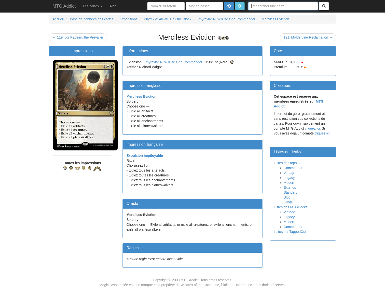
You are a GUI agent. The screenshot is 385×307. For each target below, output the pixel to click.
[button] (240, 6)
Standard (291, 192)
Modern (289, 183)
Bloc (287, 197)
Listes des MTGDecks (290, 207)
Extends (290, 187)
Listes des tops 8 (287, 163)
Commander (293, 168)
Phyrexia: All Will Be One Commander (173, 62)
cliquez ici (312, 128)
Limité (288, 202)
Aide (113, 6)
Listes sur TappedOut (290, 232)
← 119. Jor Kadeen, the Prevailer (78, 37)
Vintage (289, 173)
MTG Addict (64, 6)
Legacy (289, 178)
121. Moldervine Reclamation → (308, 37)
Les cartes (92, 6)
